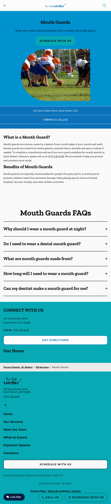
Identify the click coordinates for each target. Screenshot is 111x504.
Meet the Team (14, 429)
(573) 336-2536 (60, 119)
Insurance (11, 453)
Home (8, 414)
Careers (76, 491)
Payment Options (16, 445)
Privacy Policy (38, 491)
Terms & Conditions (59, 491)
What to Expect (15, 437)
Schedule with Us (55, 40)
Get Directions (55, 340)
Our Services (13, 422)
